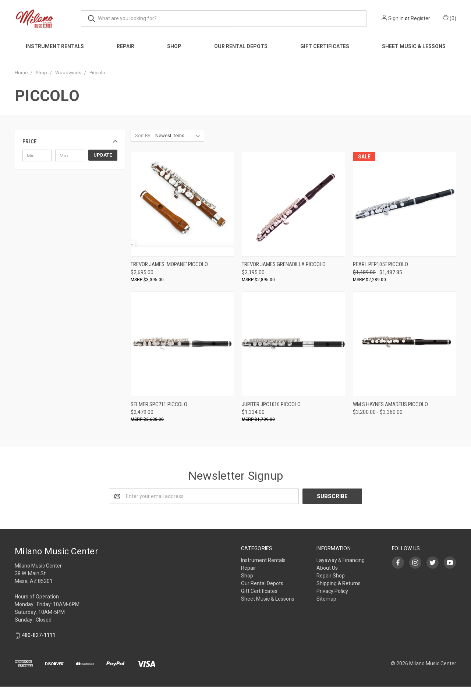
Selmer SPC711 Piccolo (159, 404)
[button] (69, 141)
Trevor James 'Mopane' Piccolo (169, 264)
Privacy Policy (332, 591)
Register (420, 18)
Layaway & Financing (340, 560)
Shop (174, 46)
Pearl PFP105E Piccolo (380, 264)
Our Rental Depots (241, 46)
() (449, 18)
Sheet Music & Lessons (414, 46)
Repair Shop (330, 576)
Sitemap (326, 599)
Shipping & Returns (338, 583)
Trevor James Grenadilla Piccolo (284, 264)
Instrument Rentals (55, 46)
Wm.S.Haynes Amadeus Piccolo (390, 404)
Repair (125, 46)
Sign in (396, 18)
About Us (327, 568)
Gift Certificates (324, 46)
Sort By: (143, 135)
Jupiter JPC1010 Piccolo (271, 404)
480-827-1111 (39, 635)
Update (102, 155)
